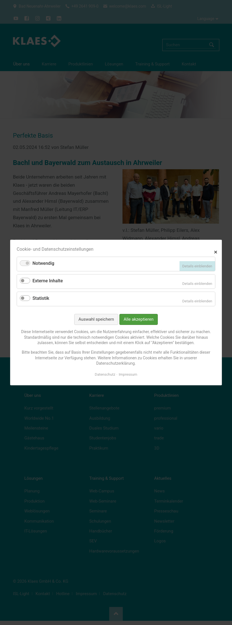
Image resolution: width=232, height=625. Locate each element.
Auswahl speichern (96, 319)
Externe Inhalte (47, 280)
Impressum (128, 374)
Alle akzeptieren (139, 319)
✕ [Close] (215, 251)
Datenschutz (105, 374)
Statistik (40, 298)
